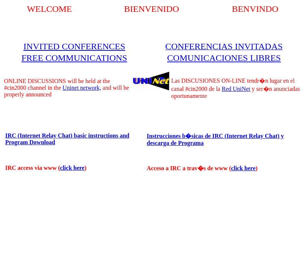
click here (72, 168)
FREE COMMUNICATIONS (74, 58)
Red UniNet (236, 89)
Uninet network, (81, 88)
